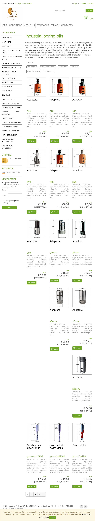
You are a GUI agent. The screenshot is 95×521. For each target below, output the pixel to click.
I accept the (11, 202)
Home (4, 25)
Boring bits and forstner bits (8, 140)
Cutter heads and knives (12, 63)
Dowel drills (79, 445)
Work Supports (8, 87)
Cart (88, 18)
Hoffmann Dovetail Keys (11, 68)
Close (53, 517)
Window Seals (7, 82)
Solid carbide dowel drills (34, 446)
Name (4, 190)
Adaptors (32, 99)
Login (74, 3)
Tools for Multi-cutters (12, 103)
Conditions (15, 25)
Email (4, 195)
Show (33, 141)
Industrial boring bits (11, 131)
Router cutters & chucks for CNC (12, 58)
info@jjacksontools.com (23, 3)
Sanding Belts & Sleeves (11, 107)
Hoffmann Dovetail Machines (9, 73)
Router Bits (6, 42)
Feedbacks (42, 25)
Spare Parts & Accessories (7, 147)
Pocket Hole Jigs (8, 78)
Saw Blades (6, 46)
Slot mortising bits (9, 135)
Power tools (7, 91)
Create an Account (85, 3)
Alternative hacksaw (10, 127)
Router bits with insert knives (11, 51)
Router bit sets (8, 99)
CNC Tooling (7, 38)
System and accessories (11, 122)
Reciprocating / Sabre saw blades (10, 113)
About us (29, 25)
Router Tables (7, 118)
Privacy (55, 25)
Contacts (67, 25)
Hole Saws (6, 95)
